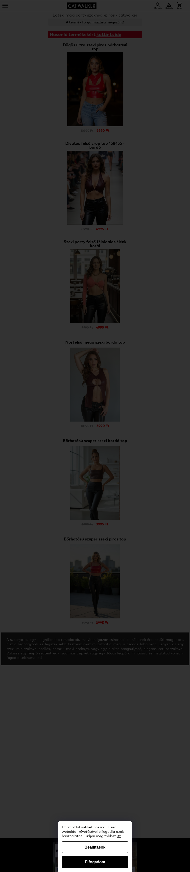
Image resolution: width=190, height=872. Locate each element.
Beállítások (95, 847)
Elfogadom (95, 862)
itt (119, 836)
